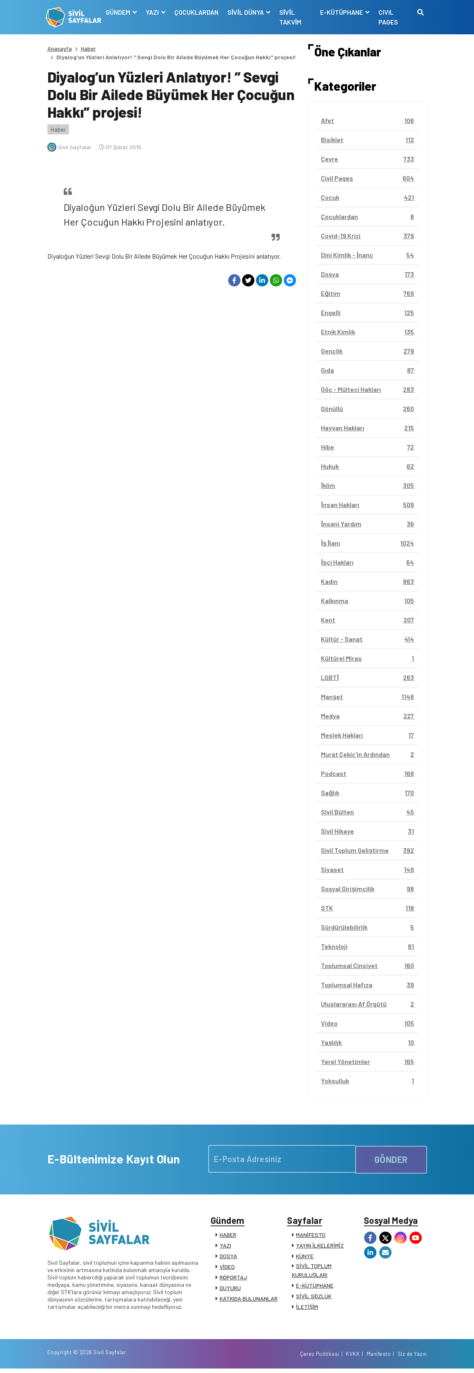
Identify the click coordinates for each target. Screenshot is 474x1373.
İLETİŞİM (307, 1307)
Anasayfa (59, 48)
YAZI (225, 1246)
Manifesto (379, 1358)
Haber (88, 48)
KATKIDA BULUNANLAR (249, 1299)
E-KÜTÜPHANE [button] (342, 12)
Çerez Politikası (319, 1358)
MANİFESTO (310, 1235)
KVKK (353, 1358)
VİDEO (227, 1267)
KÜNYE (305, 1257)
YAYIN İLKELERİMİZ (320, 1246)
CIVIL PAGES (388, 17)
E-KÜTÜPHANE (315, 1286)
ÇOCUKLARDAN (197, 12)
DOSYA (228, 1257)
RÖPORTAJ (233, 1278)
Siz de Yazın (412, 1358)
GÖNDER (391, 1159)
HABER (228, 1235)
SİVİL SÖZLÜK (314, 1297)
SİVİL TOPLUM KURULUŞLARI (312, 1271)
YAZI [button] (154, 12)
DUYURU (230, 1289)
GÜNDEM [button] (119, 12)
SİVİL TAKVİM (291, 17)
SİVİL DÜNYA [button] (247, 12)
